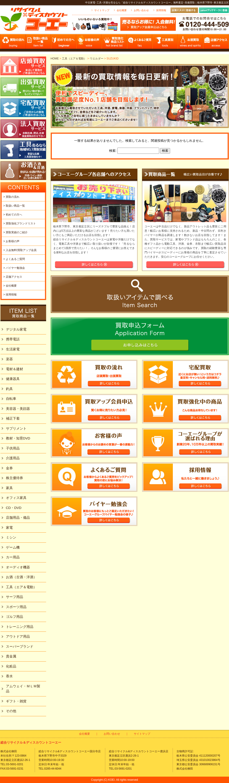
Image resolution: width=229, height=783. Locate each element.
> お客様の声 (11, 241)
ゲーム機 (13, 547)
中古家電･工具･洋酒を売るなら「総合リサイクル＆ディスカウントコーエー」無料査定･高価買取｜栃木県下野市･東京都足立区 (157, 2)
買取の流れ (13, 42)
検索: (112, 150)
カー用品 (13, 557)
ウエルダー (96, 58)
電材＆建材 (14, 369)
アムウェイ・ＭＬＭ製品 (23, 688)
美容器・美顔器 (18, 409)
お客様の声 (89, 42)
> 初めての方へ (12, 214)
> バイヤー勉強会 (14, 268)
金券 (9, 468)
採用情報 (161, 10)
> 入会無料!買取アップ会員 (20, 250)
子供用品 (13, 448)
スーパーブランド (19, 646)
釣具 (9, 389)
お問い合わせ (141, 10)
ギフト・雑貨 (16, 701)
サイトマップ (101, 10)
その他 (11, 711)
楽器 (9, 359)
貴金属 (11, 656)
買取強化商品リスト (114, 42)
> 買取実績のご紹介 (15, 232)
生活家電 (13, 349)
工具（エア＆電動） (74, 58)
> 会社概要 (10, 285)
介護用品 (13, 458)
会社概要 (122, 10)
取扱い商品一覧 (38, 42)
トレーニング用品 (19, 627)
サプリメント (16, 428)
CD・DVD (13, 508)
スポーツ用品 (16, 607)
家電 (9, 527)
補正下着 (13, 418)
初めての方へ (63, 42)
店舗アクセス (216, 42)
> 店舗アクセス (12, 276)
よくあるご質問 (140, 42)
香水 (9, 676)
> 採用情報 (10, 294)
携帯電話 (13, 339)
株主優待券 (14, 478)
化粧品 (11, 666)
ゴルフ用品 (14, 617)
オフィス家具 (16, 498)
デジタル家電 (16, 329)
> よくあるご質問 (14, 259)
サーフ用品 (14, 597)
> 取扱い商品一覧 (14, 205)
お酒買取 (190, 42)
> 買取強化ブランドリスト (19, 223)
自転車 (11, 398)
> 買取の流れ (11, 196)
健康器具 (13, 379)
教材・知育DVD (18, 438)
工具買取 (165, 42)
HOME (55, 58)
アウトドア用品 (18, 636)
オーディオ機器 (18, 567)
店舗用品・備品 (18, 517)
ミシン (11, 537)
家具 (9, 488)
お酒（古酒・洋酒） (21, 577)
